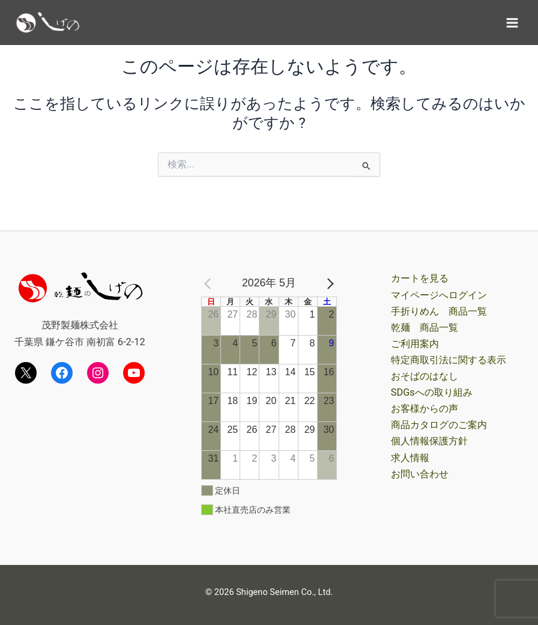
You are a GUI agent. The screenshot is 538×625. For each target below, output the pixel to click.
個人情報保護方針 (429, 441)
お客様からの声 (424, 408)
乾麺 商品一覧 (424, 327)
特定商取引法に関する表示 (448, 360)
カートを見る (420, 278)
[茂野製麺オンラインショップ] (48, 22)
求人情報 (410, 457)
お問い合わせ (420, 474)
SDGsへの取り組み (432, 392)
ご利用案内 (415, 343)
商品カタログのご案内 (439, 424)
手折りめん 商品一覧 (439, 311)
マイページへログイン (439, 295)
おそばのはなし (424, 376)
